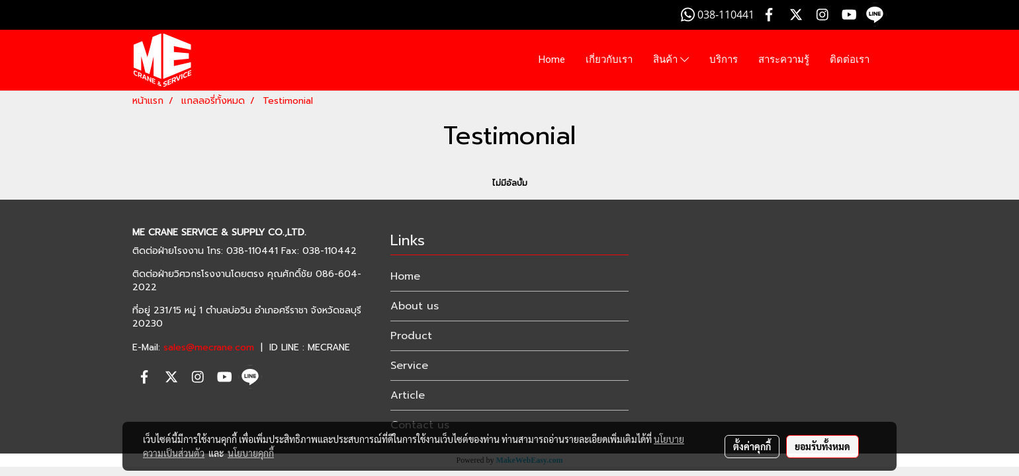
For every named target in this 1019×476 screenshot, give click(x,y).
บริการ (723, 59)
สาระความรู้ (783, 59)
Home (552, 59)
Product (411, 336)
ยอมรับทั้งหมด (822, 446)
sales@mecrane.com (208, 347)
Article (407, 395)
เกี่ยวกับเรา (609, 59)
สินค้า (671, 60)
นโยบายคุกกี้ (251, 453)
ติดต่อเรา (849, 59)
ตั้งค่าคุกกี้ (752, 446)
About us (414, 306)
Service (409, 366)
